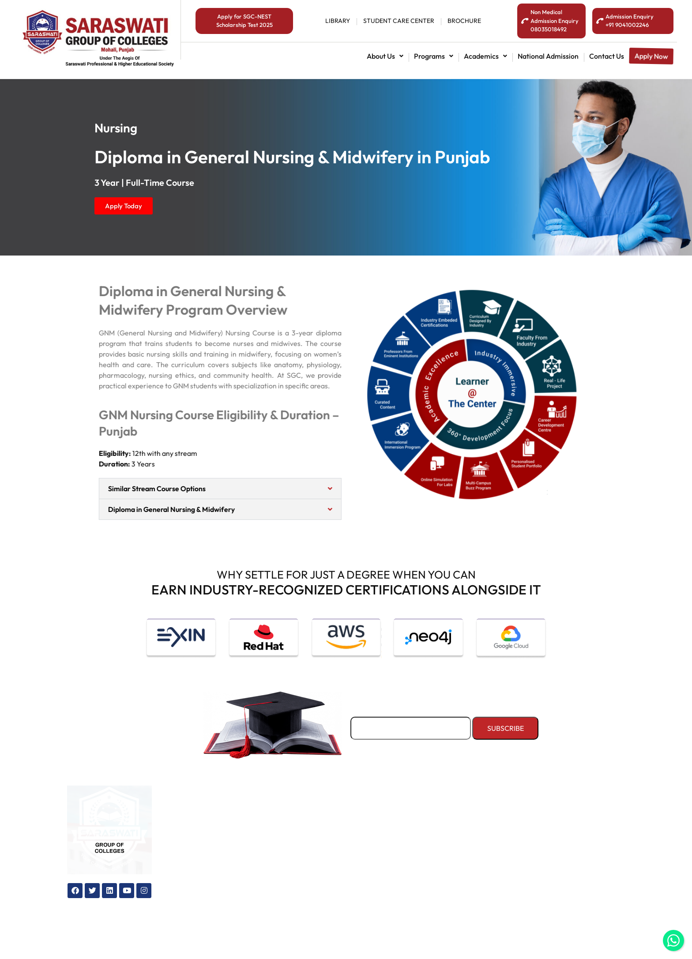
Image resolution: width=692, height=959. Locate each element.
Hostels (428, 815)
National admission (548, 56)
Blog (305, 830)
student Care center (398, 21)
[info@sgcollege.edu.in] (532, 901)
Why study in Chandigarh (340, 873)
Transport (432, 830)
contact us (606, 56)
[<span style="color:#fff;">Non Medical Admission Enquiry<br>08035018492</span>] (525, 21)
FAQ (305, 902)
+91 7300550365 (576, 876)
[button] (385, 56)
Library (428, 859)
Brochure (313, 888)
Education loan (204, 844)
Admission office (206, 873)
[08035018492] (532, 855)
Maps (307, 844)
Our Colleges (320, 815)
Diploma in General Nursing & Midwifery (154, 509)
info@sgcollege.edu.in (586, 899)
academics (485, 56)
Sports (427, 844)
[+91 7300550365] (532, 878)
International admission (218, 830)
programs (433, 56)
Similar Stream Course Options (139, 488)
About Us (385, 56)
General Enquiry (325, 859)
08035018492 (570, 853)
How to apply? (204, 859)
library (337, 21)
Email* (410, 723)
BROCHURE (464, 21)
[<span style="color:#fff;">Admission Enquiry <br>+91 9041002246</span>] (600, 21)
